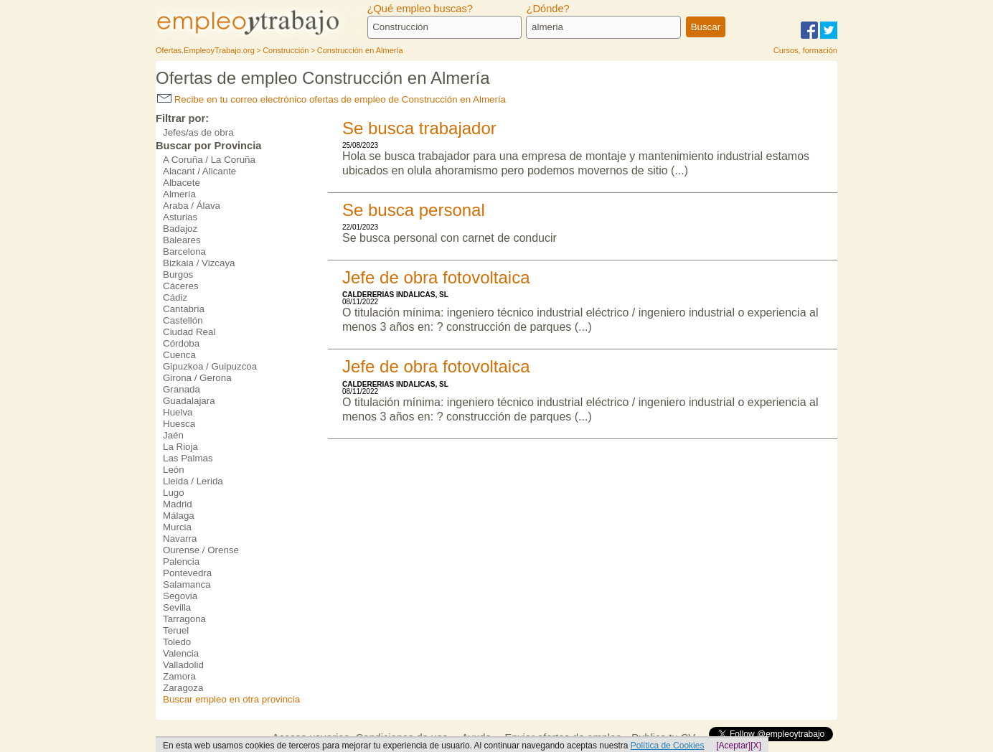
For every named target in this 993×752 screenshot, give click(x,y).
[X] (755, 745)
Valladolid (183, 664)
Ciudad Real (189, 331)
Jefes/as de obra (198, 132)
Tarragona (184, 619)
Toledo (177, 641)
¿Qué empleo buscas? (420, 8)
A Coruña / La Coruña (209, 159)
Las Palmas (188, 458)
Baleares (182, 240)
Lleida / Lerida (193, 481)
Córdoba (181, 343)
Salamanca (187, 584)
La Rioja (180, 446)
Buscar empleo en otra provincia (231, 699)
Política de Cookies (668, 746)
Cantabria (183, 309)
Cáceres (181, 286)
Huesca (179, 423)
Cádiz (175, 297)
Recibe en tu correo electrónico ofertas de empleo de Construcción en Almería (331, 99)
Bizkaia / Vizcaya (199, 263)
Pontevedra (187, 573)
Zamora (179, 676)
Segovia (180, 596)
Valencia (181, 653)
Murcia (177, 527)
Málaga (178, 515)
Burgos (178, 274)
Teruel (176, 630)
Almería (179, 194)
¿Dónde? (547, 8)
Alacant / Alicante (199, 171)
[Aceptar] (733, 745)
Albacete (181, 182)
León (173, 469)
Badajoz (180, 228)
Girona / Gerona (197, 377)
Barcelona (184, 251)
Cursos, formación (805, 50)
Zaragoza (183, 687)
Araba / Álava (191, 205)
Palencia (181, 561)
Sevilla (177, 607)
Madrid (177, 504)
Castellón (183, 320)
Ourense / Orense (201, 550)
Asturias (180, 217)
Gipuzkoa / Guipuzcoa (210, 366)
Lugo (173, 492)
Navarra (180, 538)
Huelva (178, 412)
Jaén (173, 435)
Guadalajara (189, 400)
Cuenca (179, 354)
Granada (181, 389)
